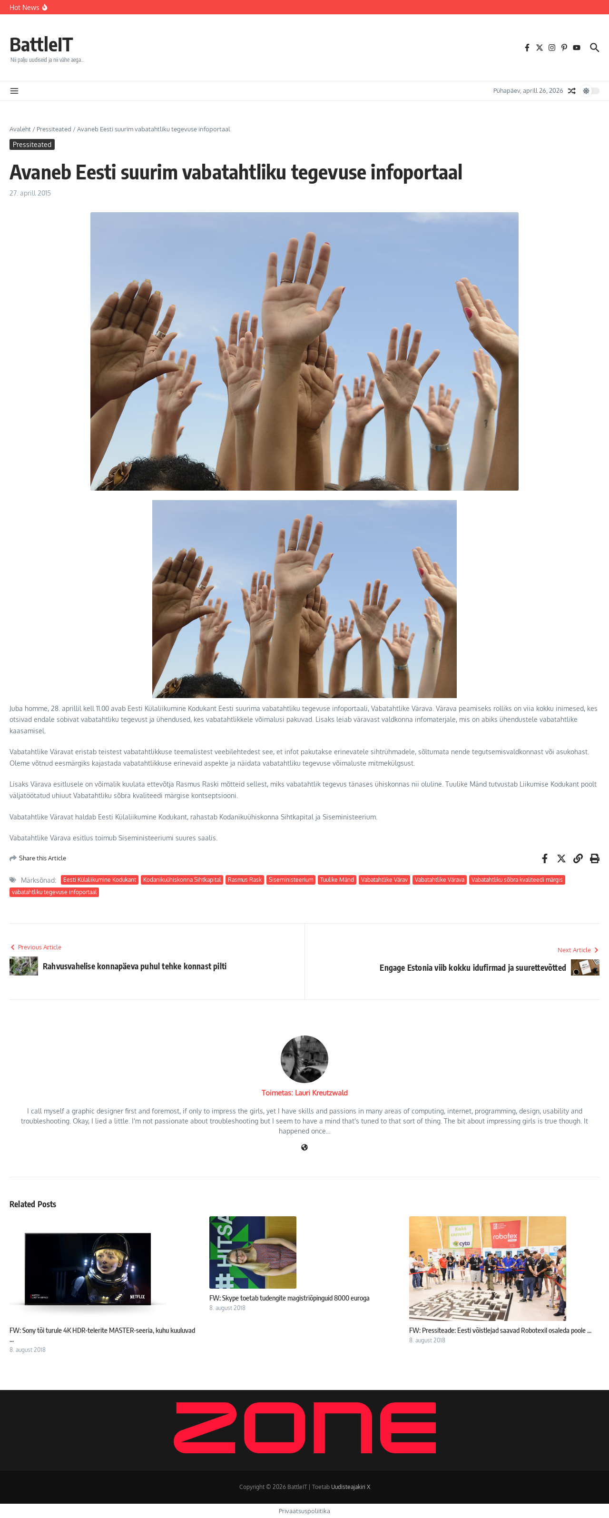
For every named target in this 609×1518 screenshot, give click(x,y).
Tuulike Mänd (337, 879)
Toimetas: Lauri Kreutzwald (305, 1092)
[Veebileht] (304, 1148)
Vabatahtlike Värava (439, 879)
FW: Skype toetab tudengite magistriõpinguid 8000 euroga (289, 1297)
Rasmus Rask (245, 879)
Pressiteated (54, 129)
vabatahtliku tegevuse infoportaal (54, 892)
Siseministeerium (291, 879)
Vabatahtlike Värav (384, 879)
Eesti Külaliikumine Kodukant (99, 879)
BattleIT (41, 44)
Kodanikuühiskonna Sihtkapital (182, 879)
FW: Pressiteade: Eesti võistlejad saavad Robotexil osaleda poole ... (500, 1330)
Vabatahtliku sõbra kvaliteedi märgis (517, 879)
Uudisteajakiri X (350, 1486)
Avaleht (20, 129)
